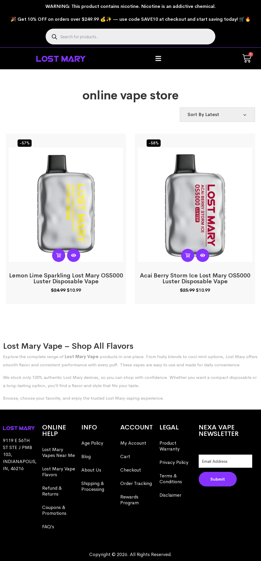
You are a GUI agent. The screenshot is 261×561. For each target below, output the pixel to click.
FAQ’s (48, 527)
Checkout (130, 470)
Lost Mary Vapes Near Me (58, 452)
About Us (91, 470)
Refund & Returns (52, 491)
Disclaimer (170, 495)
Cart (125, 456)
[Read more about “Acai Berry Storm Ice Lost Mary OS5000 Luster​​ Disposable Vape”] (187, 255)
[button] (158, 58)
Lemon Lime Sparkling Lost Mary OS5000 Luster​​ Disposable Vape (66, 278)
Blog (86, 456)
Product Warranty (169, 446)
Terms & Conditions (170, 479)
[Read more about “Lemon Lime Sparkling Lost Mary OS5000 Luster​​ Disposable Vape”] (58, 255)
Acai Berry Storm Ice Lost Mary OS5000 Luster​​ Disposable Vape (195, 278)
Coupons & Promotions (54, 510)
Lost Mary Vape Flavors (58, 472)
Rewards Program (129, 500)
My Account (133, 443)
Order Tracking (136, 483)
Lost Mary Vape (82, 356)
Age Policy (92, 443)
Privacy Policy (173, 462)
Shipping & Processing (92, 486)
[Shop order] (217, 114)
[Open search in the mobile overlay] (130, 36)
